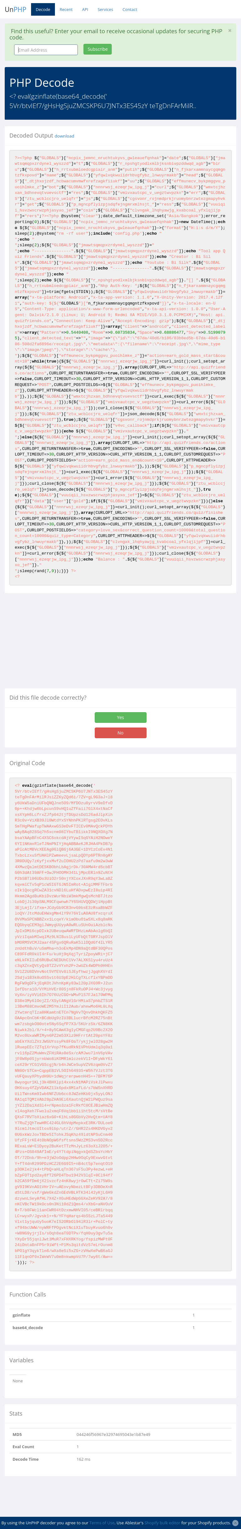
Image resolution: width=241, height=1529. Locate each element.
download (64, 136)
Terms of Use (102, 1523)
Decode (43, 9)
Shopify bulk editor (162, 1523)
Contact (129, 9)
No (121, 733)
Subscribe (98, 49)
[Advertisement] (57, 643)
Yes (120, 717)
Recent (66, 9)
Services (105, 9)
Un (15, 9)
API (85, 9)
